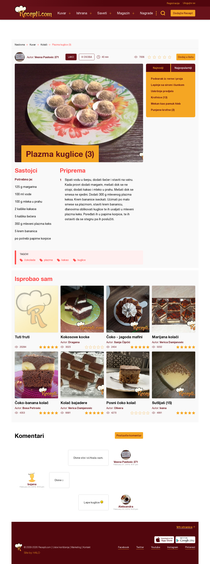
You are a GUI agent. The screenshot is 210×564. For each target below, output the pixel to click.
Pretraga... (162, 13)
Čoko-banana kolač (36, 383)
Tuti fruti (36, 317)
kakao (65, 259)
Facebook (123, 547)
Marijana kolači (173, 317)
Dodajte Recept (183, 13)
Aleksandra (125, 506)
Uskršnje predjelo (162, 91)
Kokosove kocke (82, 317)
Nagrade (146, 13)
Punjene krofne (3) (163, 109)
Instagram (172, 547)
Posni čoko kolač (128, 383)
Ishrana (81, 13)
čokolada (29, 259)
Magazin (123, 13)
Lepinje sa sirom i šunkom (167, 84)
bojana (32, 484)
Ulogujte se (189, 3)
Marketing (76, 547)
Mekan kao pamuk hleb (166, 103)
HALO (36, 552)
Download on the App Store (164, 539)
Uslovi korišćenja (61, 547)
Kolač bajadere (82, 383)
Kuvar (61, 13)
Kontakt (86, 547)
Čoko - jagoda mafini (128, 317)
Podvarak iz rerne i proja (167, 78)
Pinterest (190, 547)
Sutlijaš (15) (173, 383)
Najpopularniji (183, 67)
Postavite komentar (128, 435)
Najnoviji (158, 67)
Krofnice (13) (159, 97)
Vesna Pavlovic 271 (47, 57)
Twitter (140, 547)
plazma (48, 259)
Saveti (102, 13)
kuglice (82, 259)
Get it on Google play (185, 539)
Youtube (155, 547)
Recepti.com (33, 11)
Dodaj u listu (186, 56)
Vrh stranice (184, 527)
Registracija (173, 3)
